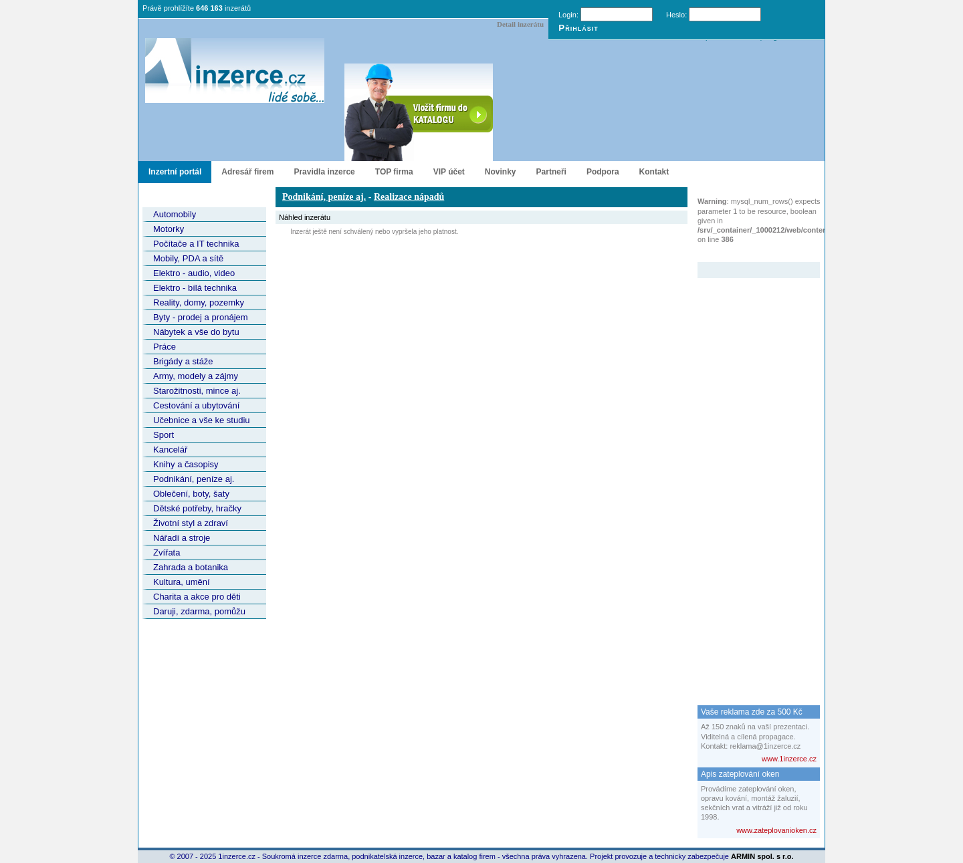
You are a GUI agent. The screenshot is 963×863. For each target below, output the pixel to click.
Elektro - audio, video (194, 273)
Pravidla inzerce (324, 171)
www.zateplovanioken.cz (776, 830)
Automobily (174, 214)
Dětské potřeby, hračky (197, 508)
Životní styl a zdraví (190, 523)
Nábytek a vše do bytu (196, 332)
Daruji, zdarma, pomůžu (199, 611)
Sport (163, 435)
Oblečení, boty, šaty (191, 494)
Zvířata (166, 552)
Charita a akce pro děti (197, 597)
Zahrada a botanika (190, 567)
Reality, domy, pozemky (198, 302)
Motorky (168, 229)
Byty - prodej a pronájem (200, 317)
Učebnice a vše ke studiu (201, 420)
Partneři (551, 171)
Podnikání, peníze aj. (193, 479)
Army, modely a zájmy (195, 376)
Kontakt (654, 171)
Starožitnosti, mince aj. (197, 391)
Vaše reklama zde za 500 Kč (751, 712)
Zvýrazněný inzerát (749, 253)
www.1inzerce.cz (789, 759)
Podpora (602, 171)
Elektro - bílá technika (195, 288)
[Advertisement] (751, 478)
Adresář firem (247, 171)
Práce (164, 347)
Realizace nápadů (409, 197)
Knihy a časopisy (186, 464)
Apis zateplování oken (740, 774)
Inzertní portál (174, 171)
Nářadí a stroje (181, 538)
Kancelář (170, 450)
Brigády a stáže (183, 361)
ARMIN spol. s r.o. (762, 856)
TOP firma (394, 171)
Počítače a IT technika (196, 244)
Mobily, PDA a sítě (188, 258)
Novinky (500, 171)
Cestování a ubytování (196, 405)
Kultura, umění (181, 582)
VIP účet (449, 171)
